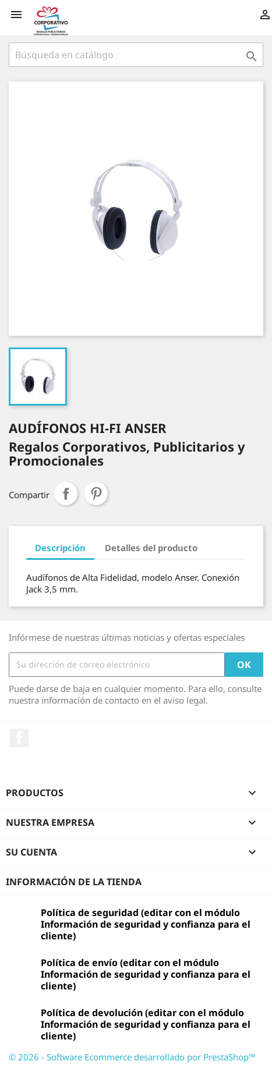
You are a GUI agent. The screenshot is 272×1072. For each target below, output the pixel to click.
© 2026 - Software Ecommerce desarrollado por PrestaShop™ (132, 1057)
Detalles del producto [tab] (151, 547)
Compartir (65, 493)
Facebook (19, 738)
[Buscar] (136, 54)
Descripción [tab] (60, 547)
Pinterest (96, 493)
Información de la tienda (74, 881)
